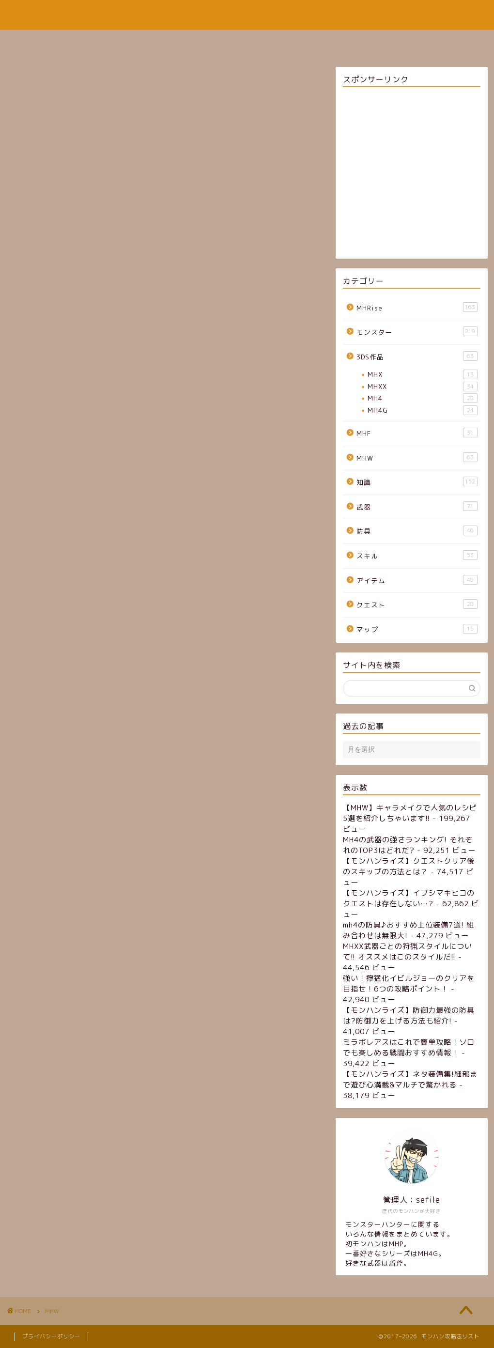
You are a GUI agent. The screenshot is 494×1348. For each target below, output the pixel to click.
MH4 (422, 398)
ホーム (165, 41)
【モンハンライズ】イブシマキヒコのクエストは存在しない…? (409, 898)
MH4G (422, 410)
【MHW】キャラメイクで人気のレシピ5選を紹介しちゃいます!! (410, 813)
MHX (422, 374)
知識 (416, 482)
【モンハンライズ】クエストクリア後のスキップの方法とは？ (409, 866)
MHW (416, 457)
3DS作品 (416, 356)
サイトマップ (222, 41)
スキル (416, 555)
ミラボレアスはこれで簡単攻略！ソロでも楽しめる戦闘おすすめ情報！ (409, 1047)
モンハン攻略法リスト (247, 14)
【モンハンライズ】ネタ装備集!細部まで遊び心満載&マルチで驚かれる (410, 1079)
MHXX (422, 386)
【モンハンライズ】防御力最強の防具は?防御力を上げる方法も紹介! (409, 1015)
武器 (416, 506)
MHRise (416, 307)
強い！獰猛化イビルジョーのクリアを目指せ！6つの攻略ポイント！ (409, 983)
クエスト (416, 604)
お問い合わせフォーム (304, 41)
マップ (416, 629)
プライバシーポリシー (51, 1336)
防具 (416, 531)
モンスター (416, 331)
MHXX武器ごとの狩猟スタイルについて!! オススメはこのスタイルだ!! (407, 951)
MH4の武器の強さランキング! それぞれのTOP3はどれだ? (408, 845)
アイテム (416, 580)
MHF (416, 433)
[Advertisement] (411, 174)
